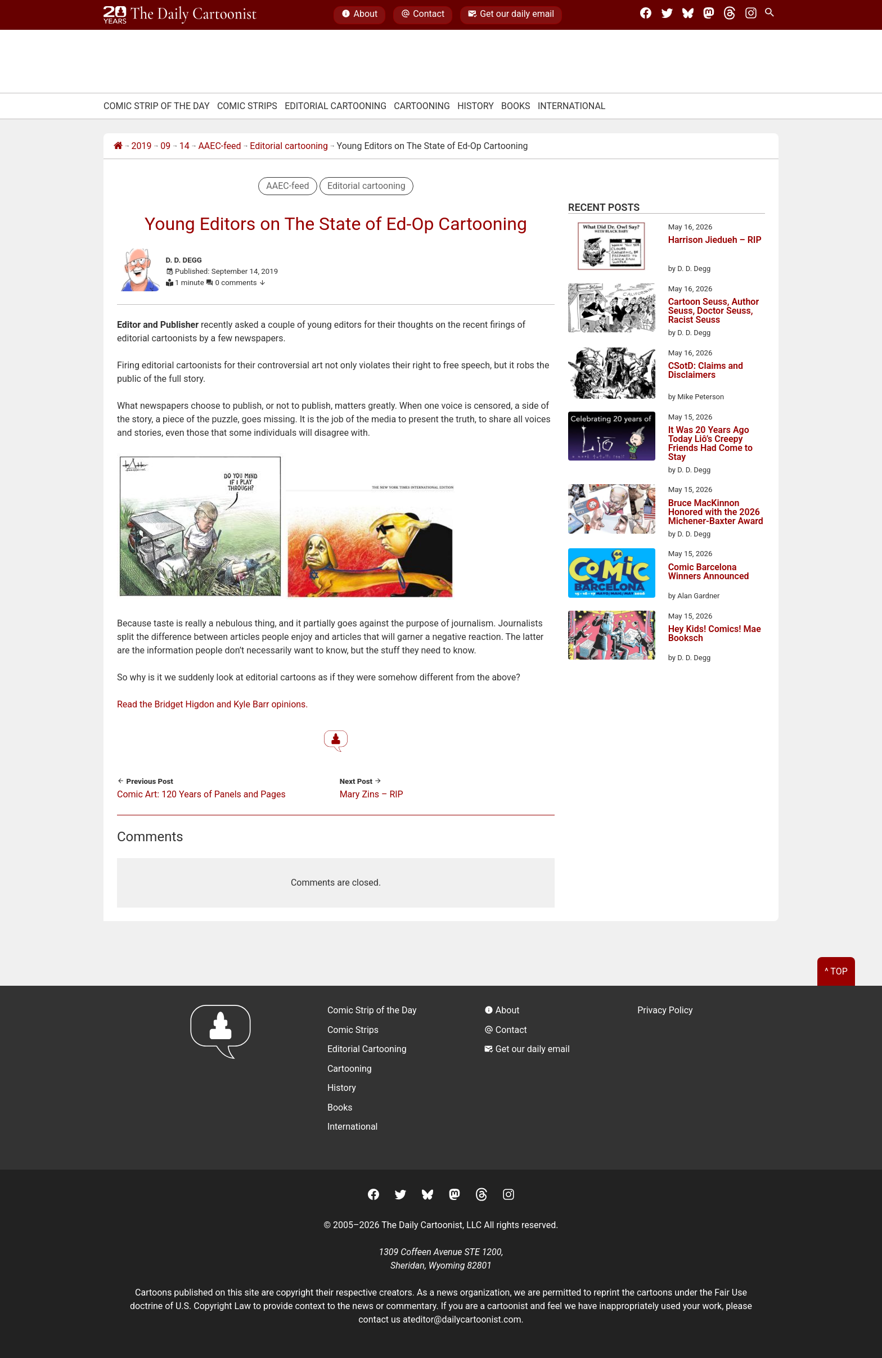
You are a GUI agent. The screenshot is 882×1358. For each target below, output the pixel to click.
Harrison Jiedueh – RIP (715, 240)
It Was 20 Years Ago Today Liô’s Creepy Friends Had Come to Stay (710, 444)
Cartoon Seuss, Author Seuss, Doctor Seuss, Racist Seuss (713, 310)
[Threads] (729, 15)
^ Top (836, 971)
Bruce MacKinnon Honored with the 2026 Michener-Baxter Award (715, 512)
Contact (422, 15)
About (359, 15)
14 (184, 146)
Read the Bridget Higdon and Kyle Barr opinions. (212, 704)
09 (165, 146)
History (475, 106)
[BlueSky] (688, 15)
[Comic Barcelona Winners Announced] (611, 574)
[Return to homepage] (224, 1078)
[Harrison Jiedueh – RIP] (611, 248)
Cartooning (422, 106)
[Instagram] (751, 15)
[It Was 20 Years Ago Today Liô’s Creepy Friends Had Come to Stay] (611, 438)
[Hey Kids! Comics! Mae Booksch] (611, 637)
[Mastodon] (709, 15)
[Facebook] (645, 15)
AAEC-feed (219, 146)
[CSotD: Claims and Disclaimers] (611, 375)
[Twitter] (667, 15)
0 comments (241, 282)
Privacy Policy (665, 1010)
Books (515, 106)
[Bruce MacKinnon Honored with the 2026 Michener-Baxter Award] (611, 510)
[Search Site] (771, 15)
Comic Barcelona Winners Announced (708, 572)
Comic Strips (247, 106)
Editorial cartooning (289, 146)
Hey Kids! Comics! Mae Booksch (714, 634)
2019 (142, 146)
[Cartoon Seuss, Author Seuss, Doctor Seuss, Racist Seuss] (611, 309)
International (572, 106)
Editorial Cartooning (335, 106)
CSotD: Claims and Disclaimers (705, 371)
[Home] (118, 146)
